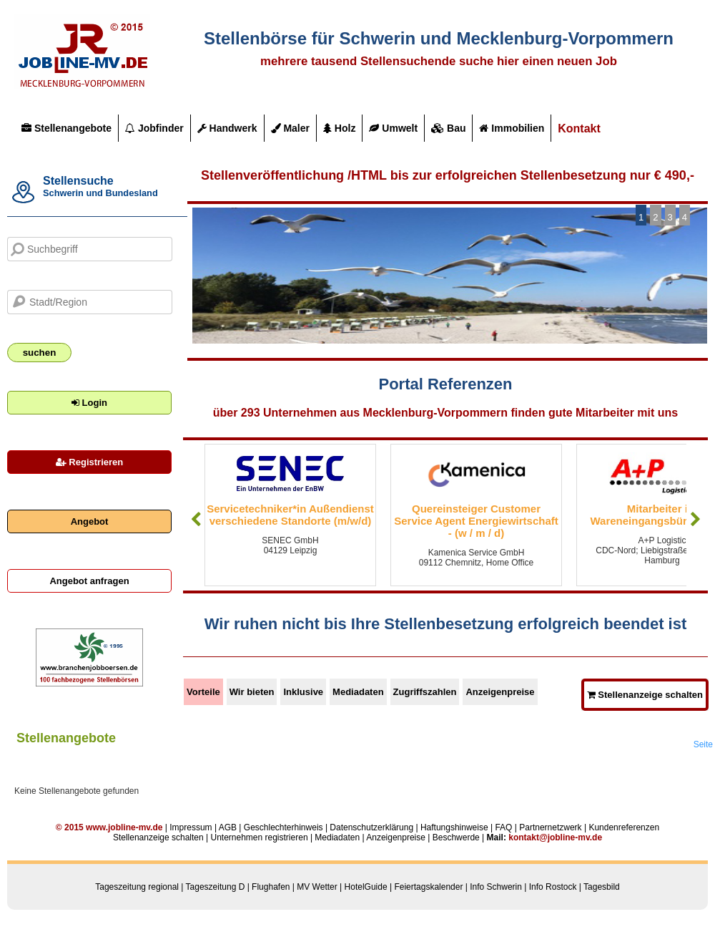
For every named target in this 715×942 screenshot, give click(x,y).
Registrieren (89, 462)
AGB (228, 827)
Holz (339, 128)
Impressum (190, 827)
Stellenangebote (66, 128)
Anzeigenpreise (499, 691)
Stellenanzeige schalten (645, 694)
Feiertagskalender (428, 887)
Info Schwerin (496, 887)
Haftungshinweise (454, 827)
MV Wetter (317, 887)
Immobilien (511, 128)
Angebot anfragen (89, 581)
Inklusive (303, 691)
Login (89, 402)
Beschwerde (456, 837)
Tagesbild (601, 887)
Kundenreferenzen (623, 827)
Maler (290, 128)
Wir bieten (252, 691)
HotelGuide (366, 887)
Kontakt (579, 128)
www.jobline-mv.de (124, 827)
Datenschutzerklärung (371, 827)
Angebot (90, 521)
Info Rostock (553, 887)
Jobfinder (154, 128)
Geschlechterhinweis (283, 827)
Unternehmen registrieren (258, 837)
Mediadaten (358, 691)
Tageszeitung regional (137, 887)
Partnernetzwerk (550, 827)
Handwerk (227, 128)
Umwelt (393, 128)
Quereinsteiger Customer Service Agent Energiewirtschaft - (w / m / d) (476, 520)
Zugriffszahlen (425, 691)
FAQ (503, 827)
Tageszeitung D (215, 887)
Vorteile (203, 691)
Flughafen (271, 887)
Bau (448, 128)
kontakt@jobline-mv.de (555, 837)
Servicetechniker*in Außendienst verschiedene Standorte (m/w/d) (290, 514)
